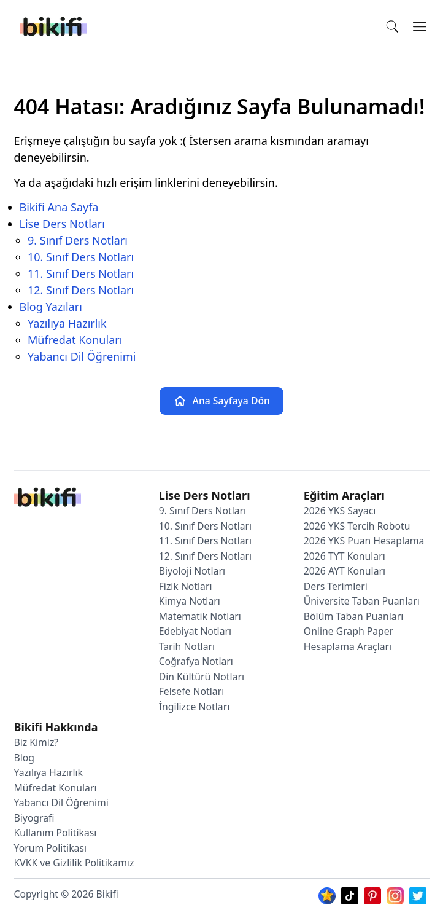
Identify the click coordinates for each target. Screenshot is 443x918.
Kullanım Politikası (55, 832)
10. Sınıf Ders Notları (81, 256)
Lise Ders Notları (62, 223)
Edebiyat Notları (195, 631)
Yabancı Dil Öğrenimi (82, 356)
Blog (24, 757)
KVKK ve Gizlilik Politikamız (74, 862)
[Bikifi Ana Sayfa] (47, 499)
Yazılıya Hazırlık (67, 323)
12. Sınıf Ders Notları (81, 290)
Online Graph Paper (348, 631)
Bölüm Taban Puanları (353, 616)
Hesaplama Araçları (347, 646)
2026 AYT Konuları (344, 571)
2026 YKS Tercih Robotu (357, 526)
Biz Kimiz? (36, 742)
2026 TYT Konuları (344, 556)
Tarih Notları (187, 646)
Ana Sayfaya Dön (221, 401)
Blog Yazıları (51, 306)
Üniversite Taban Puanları (362, 601)
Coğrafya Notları (196, 661)
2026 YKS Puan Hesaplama (364, 540)
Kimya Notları (189, 601)
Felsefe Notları (192, 691)
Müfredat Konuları (75, 339)
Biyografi (34, 818)
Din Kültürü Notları (201, 676)
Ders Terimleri (336, 586)
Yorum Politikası (50, 848)
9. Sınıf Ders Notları (78, 240)
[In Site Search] (396, 27)
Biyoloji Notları (192, 571)
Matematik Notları (200, 616)
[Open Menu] (420, 26)
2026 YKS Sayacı (340, 510)
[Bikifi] (53, 26)
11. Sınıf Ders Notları (81, 273)
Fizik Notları (185, 586)
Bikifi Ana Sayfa (59, 207)
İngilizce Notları (194, 706)
